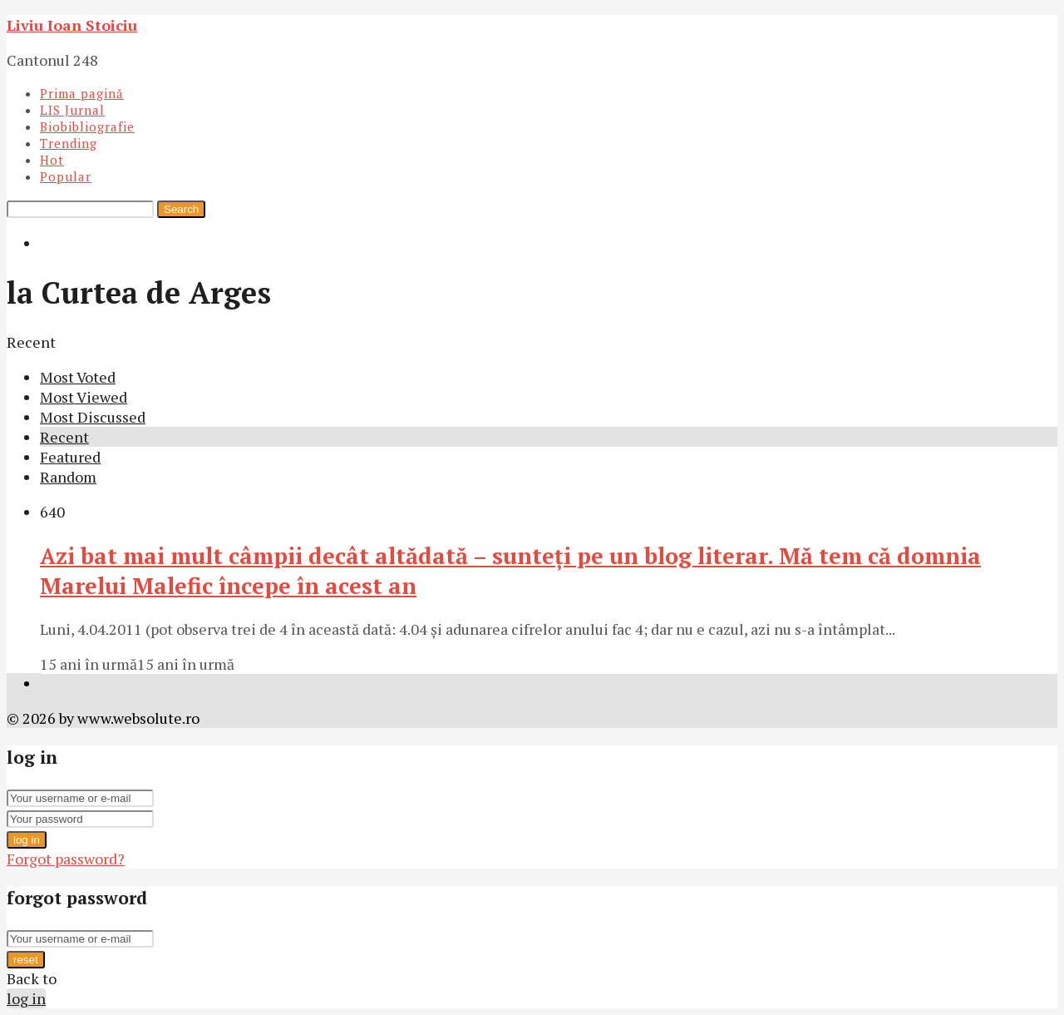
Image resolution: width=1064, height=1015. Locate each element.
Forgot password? (66, 859)
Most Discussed (92, 417)
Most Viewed (83, 397)
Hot (52, 159)
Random (68, 477)
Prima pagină (82, 93)
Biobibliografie (87, 126)
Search (181, 209)
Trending (68, 143)
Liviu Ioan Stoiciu (72, 25)
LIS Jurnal (72, 110)
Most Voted (78, 377)
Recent (64, 437)
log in (26, 840)
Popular (65, 176)
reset (25, 959)
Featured (70, 457)
